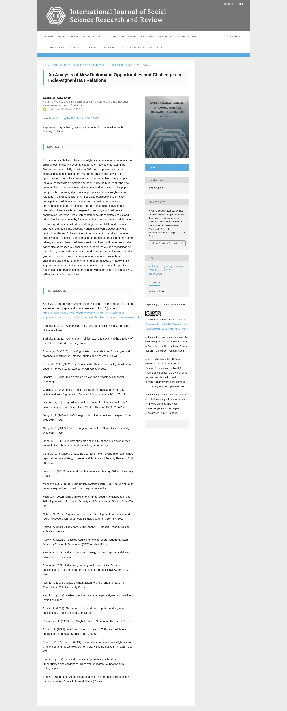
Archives (166, 36)
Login (241, 3)
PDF (152, 167)
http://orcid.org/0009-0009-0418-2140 (64, 109)
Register (229, 3)
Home (49, 36)
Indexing (75, 47)
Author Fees (54, 47)
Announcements (132, 47)
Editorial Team (82, 36)
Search (235, 36)
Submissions (187, 36)
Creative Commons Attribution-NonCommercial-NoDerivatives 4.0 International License (166, 324)
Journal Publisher (100, 47)
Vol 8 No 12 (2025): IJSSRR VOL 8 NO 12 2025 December (101, 65)
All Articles (107, 36)
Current (148, 36)
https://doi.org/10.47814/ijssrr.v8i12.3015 (74, 118)
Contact (155, 47)
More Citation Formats (165, 243)
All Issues (129, 36)
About (62, 36)
